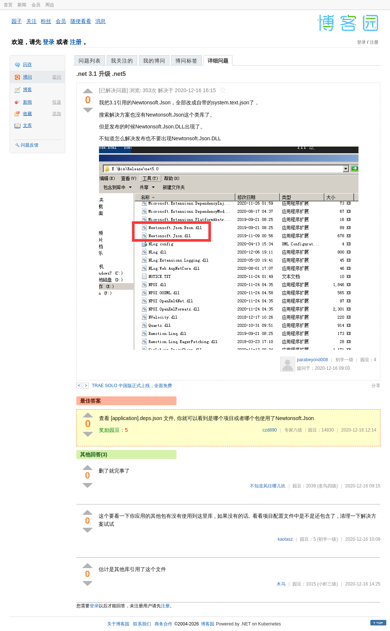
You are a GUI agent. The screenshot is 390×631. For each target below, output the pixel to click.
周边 (49, 4)
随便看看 (80, 21)
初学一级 (344, 359)
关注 (31, 21)
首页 (8, 4)
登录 (48, 42)
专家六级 (293, 430)
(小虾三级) (327, 584)
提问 (56, 77)
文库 (27, 125)
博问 (27, 77)
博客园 (207, 624)
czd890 (269, 430)
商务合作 (163, 624)
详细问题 (218, 61)
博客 (27, 89)
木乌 (281, 584)
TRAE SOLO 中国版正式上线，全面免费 (132, 385)
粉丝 (46, 21)
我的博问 (154, 61)
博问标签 (186, 61)
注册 (76, 42)
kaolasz (285, 539)
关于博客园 (118, 624)
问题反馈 (30, 145)
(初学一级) (327, 539)
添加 (56, 113)
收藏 (27, 113)
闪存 (27, 64)
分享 (375, 385)
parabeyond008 (312, 359)
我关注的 (122, 61)
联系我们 (142, 624)
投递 (56, 102)
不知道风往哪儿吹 (267, 486)
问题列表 (90, 61)
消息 (100, 21)
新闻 (21, 4)
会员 (36, 4)
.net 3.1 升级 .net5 (101, 74)
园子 (16, 21)
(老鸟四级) (327, 486)
